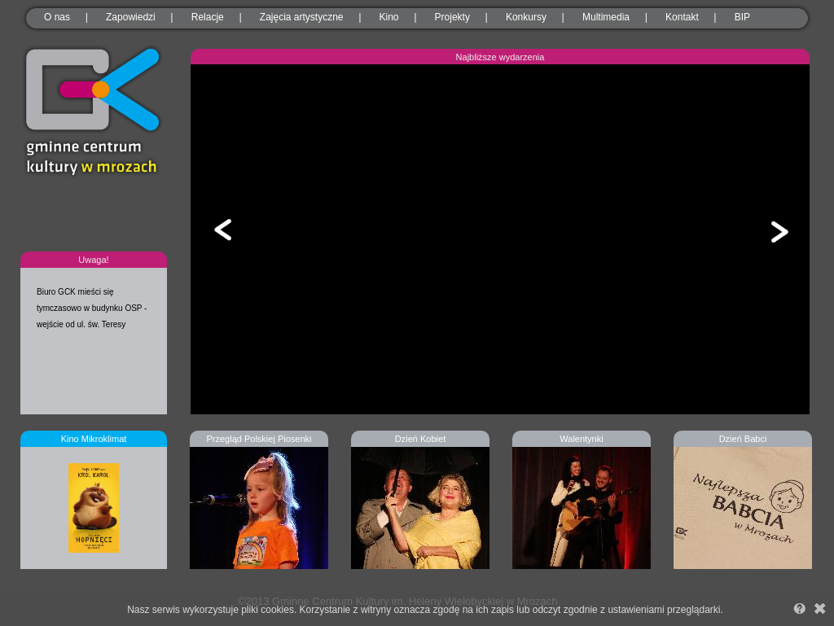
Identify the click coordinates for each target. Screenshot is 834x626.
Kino (389, 17)
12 (582, 370)
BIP (742, 17)
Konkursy (526, 17)
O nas (57, 17)
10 (559, 370)
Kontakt (682, 17)
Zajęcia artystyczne (302, 17)
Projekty (452, 17)
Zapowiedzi (131, 17)
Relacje (207, 17)
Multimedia (606, 17)
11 (571, 370)
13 (594, 370)
